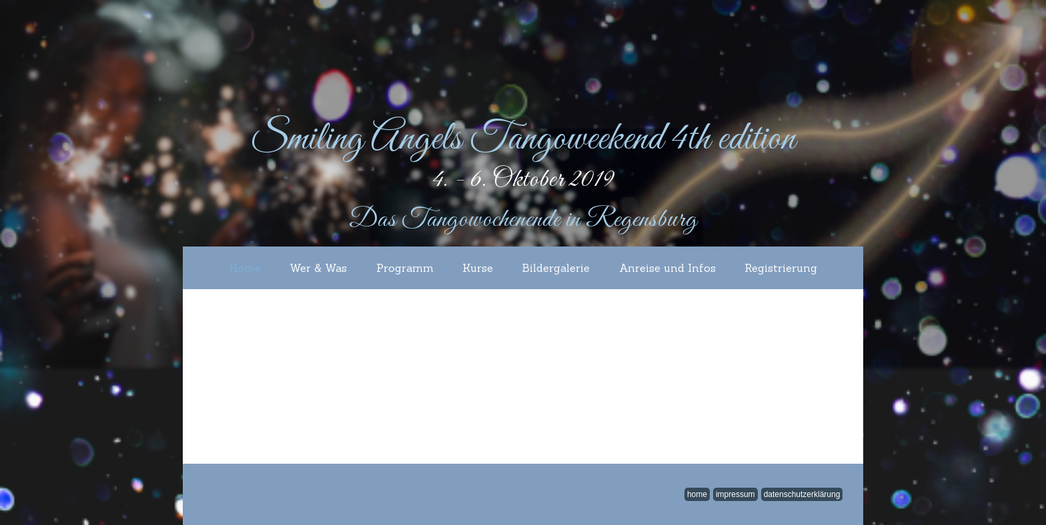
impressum (735, 494)
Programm (405, 267)
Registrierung (780, 267)
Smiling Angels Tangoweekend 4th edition (523, 140)
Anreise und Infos (667, 267)
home (697, 494)
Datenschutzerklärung (802, 494)
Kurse (477, 267)
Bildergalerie (556, 267)
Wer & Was (318, 267)
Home (245, 267)
